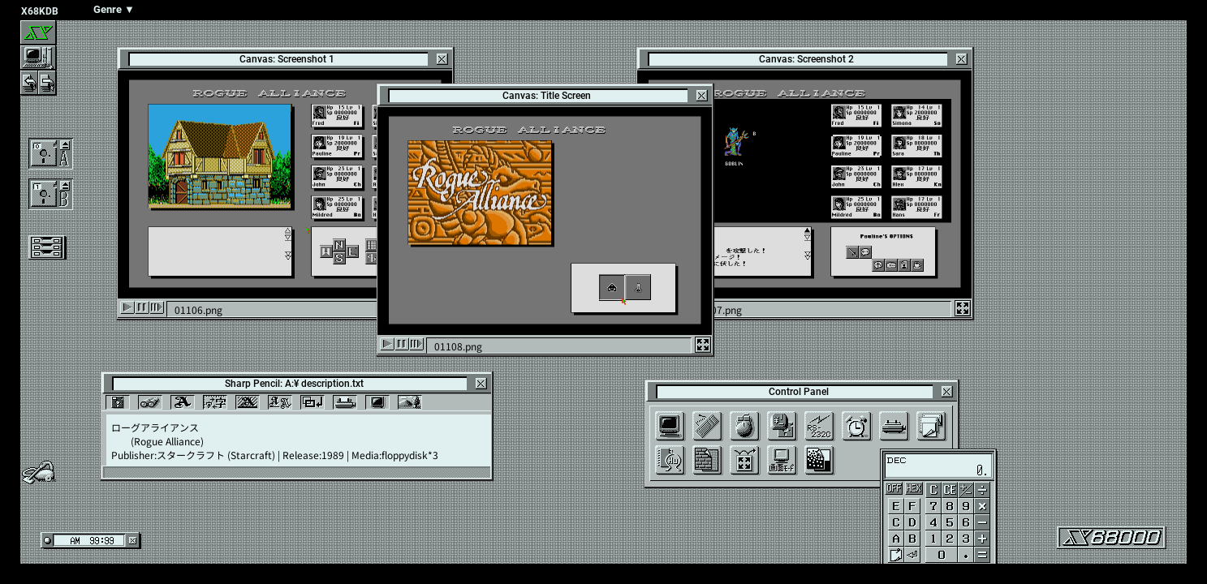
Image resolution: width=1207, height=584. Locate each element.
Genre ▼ (114, 9)
